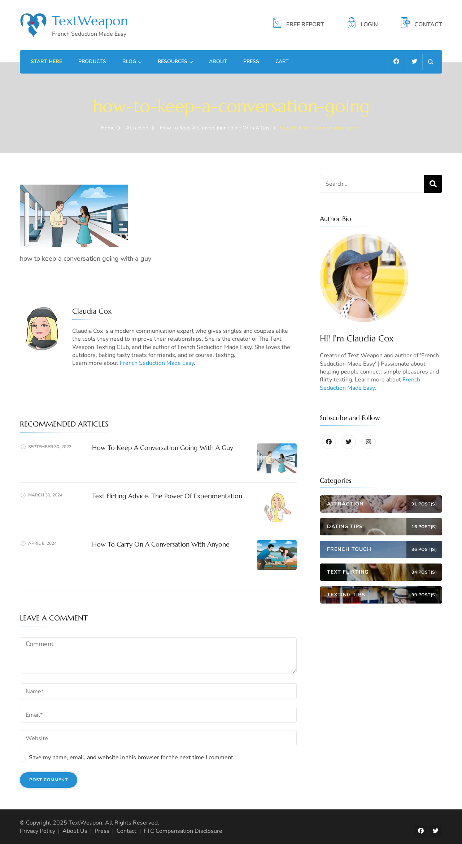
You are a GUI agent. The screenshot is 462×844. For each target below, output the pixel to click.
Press (251, 61)
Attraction (137, 127)
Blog (129, 61)
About (218, 61)
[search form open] (430, 62)
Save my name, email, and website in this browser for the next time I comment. (132, 757)
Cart (282, 61)
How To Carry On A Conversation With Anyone (161, 544)
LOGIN (369, 25)
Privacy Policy (37, 831)
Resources (172, 61)
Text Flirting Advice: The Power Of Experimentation (167, 496)
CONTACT (428, 25)
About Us (74, 831)
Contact (126, 831)
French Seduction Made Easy (157, 363)
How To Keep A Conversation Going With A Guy (162, 447)
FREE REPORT (305, 25)
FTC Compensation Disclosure (183, 831)
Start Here (46, 61)
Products (92, 61)
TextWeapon (90, 21)
